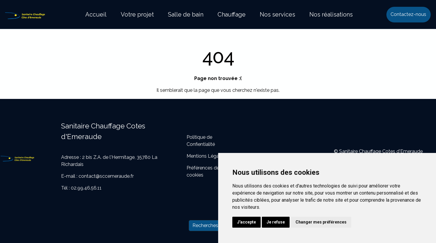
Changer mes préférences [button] (321, 222)
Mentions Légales (206, 156)
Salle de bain (185, 14)
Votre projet (137, 14)
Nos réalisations (331, 14)
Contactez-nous (408, 14)
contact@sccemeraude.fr (106, 176)
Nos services (277, 14)
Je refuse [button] (276, 222)
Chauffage (232, 14)
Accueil (96, 14)
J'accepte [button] (246, 222)
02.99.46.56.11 (86, 188)
